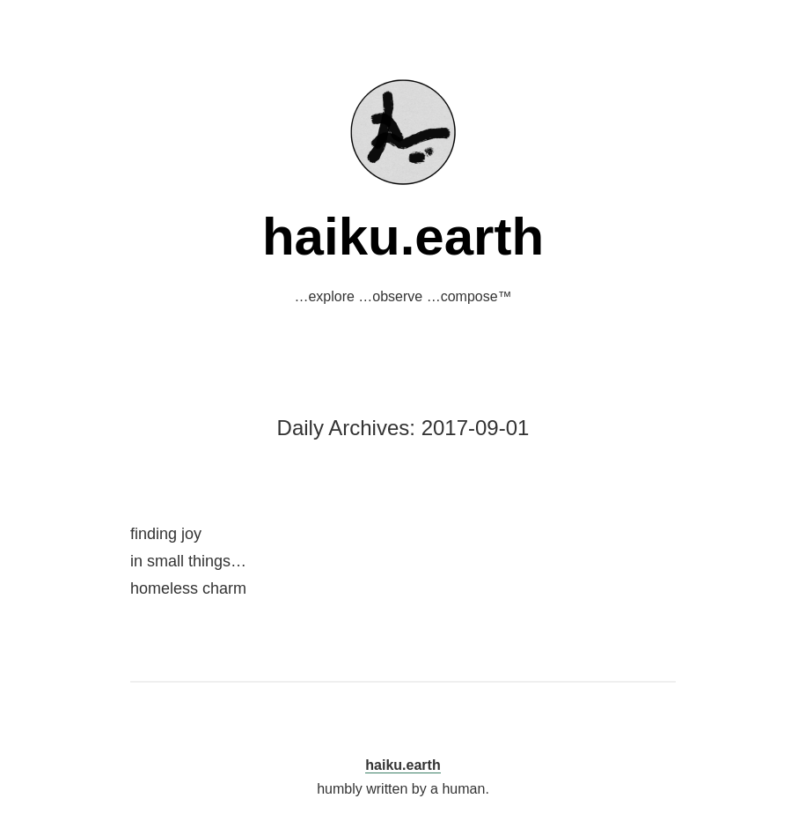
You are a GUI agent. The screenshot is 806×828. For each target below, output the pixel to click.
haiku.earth (403, 236)
